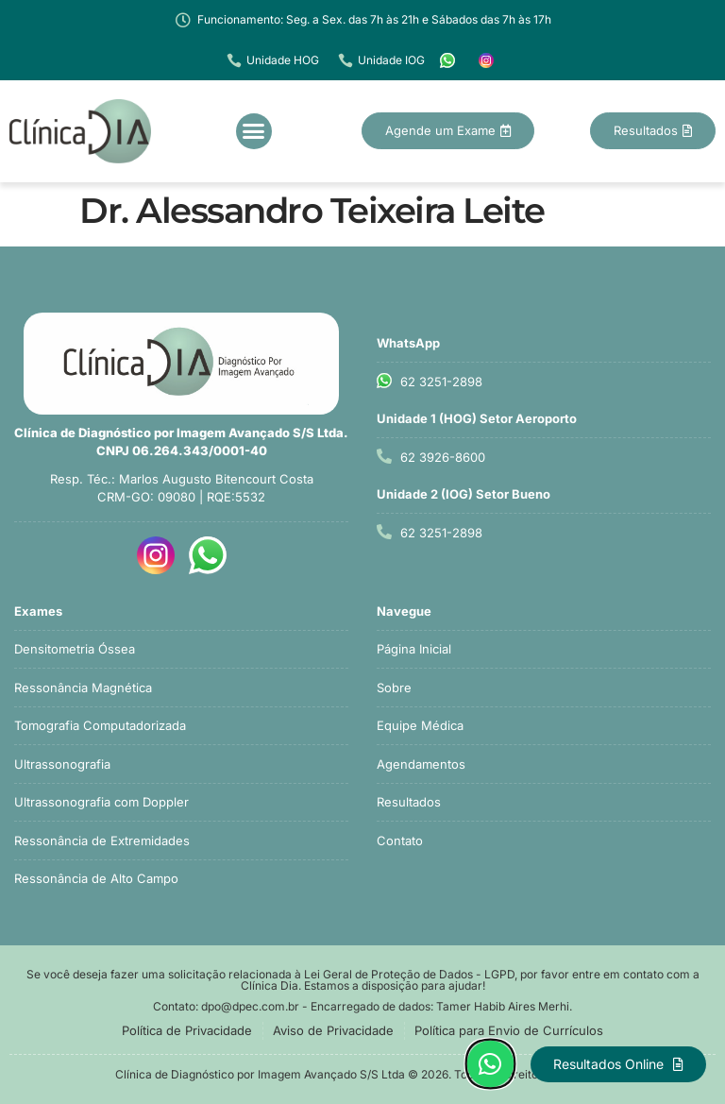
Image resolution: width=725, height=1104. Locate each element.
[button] (254, 131)
